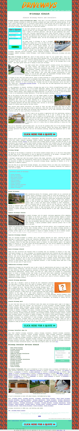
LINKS (55, 10)
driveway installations (58, 72)
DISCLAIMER (68, 10)
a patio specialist (34, 372)
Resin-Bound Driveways (48, 398)
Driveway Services (28, 398)
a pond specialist (54, 372)
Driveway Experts (30, 404)
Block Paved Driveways (63, 398)
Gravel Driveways (38, 405)
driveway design (55, 159)
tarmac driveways (31, 53)
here (57, 341)
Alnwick (25, 141)
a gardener (47, 374)
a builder (51, 370)
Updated (24, 420)
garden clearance (31, 374)
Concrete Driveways (13, 400)
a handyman (17, 376)
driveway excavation (24, 312)
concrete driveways (43, 50)
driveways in (29, 70)
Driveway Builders (26, 400)
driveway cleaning (19, 377)
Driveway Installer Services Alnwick (23, 345)
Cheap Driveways (19, 404)
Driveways (41, 30)
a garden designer (63, 374)
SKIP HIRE (59, 373)
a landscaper (32, 376)
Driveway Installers (15, 420)
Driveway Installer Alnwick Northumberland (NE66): (22, 20)
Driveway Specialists (39, 400)
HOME (51, 10)
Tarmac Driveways (51, 400)
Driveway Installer (51, 404)
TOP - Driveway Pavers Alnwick (16, 410)
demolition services (35, 370)
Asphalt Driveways (13, 402)
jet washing (65, 370)
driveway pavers (53, 304)
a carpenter (17, 372)
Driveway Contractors (25, 401)
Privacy (69, 420)
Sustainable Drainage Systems (28, 83)
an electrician (24, 373)
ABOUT (58, 10)
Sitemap (9, 420)
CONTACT (62, 10)
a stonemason (65, 376)
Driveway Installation (50, 401)
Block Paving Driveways (25, 405)
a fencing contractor (43, 373)
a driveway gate (19, 26)
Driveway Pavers (17, 398)
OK (64, 430)
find (13, 333)
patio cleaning (48, 376)
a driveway (16, 22)
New (20, 420)
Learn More (59, 430)
